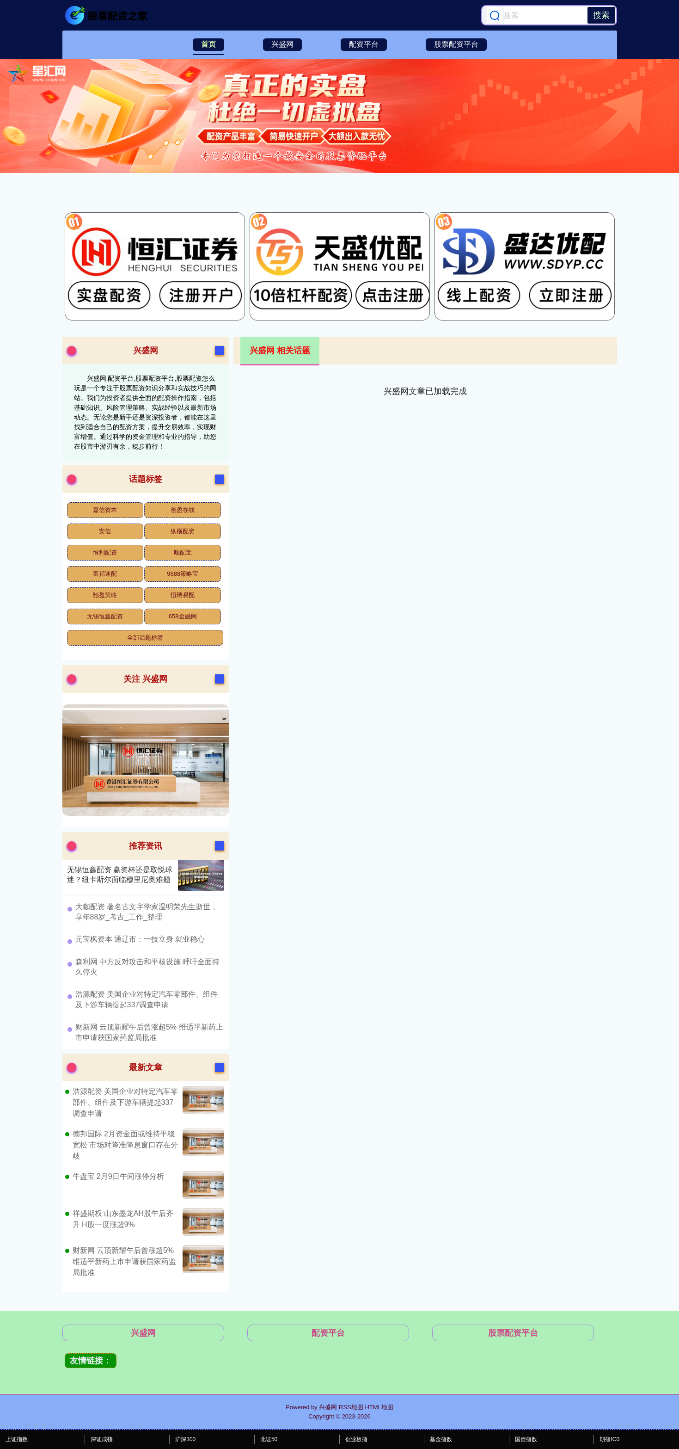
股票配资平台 (456, 44)
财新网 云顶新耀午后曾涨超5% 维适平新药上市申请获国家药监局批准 (124, 1261)
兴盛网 (282, 44)
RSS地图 (351, 1407)
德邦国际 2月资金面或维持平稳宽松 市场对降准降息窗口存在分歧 (125, 1145)
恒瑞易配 (183, 595)
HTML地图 (379, 1407)
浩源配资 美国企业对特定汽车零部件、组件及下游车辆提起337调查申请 (125, 1102)
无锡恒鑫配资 (105, 616)
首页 (208, 44)
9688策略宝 (182, 573)
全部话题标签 (145, 637)
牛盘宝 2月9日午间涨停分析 (118, 1176)
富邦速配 (105, 573)
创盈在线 (183, 509)
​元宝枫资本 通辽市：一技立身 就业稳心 (140, 939)
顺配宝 (183, 552)
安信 (105, 531)
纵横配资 (183, 531)
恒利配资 (105, 552)
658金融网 (183, 616)
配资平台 (364, 44)
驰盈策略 (105, 595)
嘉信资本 (105, 509)
